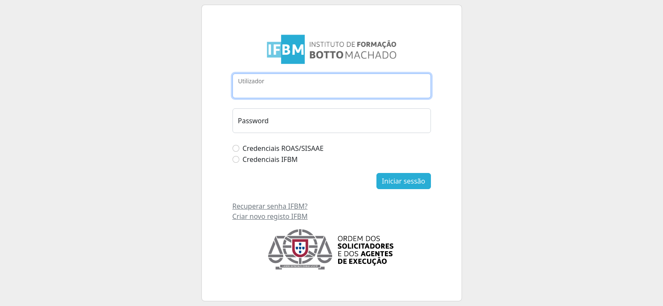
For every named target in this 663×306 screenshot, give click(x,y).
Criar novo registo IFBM (270, 216)
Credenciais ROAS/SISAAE (283, 148)
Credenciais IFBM (270, 159)
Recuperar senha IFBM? (270, 206)
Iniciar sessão (403, 181)
